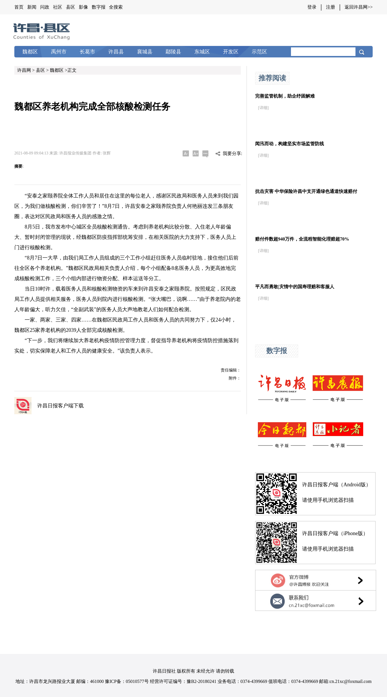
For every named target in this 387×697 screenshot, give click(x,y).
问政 (44, 7)
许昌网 (24, 70)
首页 (19, 7)
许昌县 (116, 52)
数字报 (98, 7)
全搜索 (116, 7)
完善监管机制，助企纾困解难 (285, 96)
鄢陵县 (173, 52)
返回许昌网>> (359, 7)
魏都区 (30, 52)
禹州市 (59, 52)
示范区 (259, 52)
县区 (70, 7)
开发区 (231, 52)
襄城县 (145, 52)
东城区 (202, 52)
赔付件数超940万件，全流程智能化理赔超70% (302, 239)
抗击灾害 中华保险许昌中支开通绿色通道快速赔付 (306, 191)
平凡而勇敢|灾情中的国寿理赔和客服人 (294, 286)
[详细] (263, 108)
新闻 (31, 7)
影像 (83, 7)
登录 (311, 7)
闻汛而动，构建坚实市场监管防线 (289, 143)
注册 (330, 7)
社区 (57, 7)
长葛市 (87, 52)
